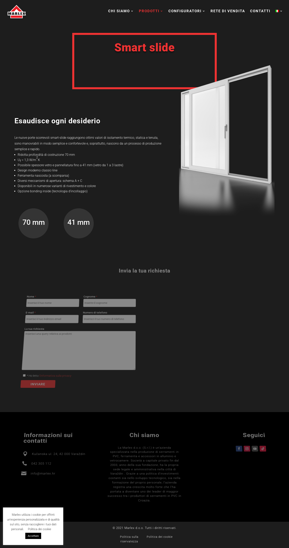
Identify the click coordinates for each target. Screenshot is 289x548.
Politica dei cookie (160, 536)
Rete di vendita (228, 11)
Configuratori (184, 11)
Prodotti (149, 11)
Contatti (260, 11)
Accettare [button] (33, 535)
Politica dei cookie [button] (39, 529)
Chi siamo (119, 11)
